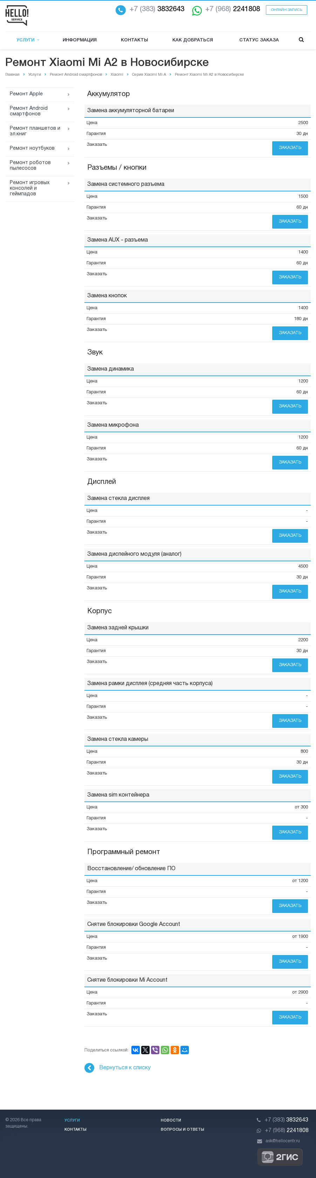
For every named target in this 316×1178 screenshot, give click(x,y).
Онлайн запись (286, 10)
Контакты (134, 40)
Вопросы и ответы (182, 1129)
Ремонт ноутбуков (32, 148)
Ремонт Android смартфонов (29, 111)
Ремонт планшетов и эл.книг (35, 131)
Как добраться (192, 40)
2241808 (232, 9)
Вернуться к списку (117, 1068)
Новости (171, 1120)
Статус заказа (259, 40)
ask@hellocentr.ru (283, 1141)
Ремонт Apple (26, 94)
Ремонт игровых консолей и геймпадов (29, 188)
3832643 (157, 9)
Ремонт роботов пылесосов (30, 166)
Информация (80, 40)
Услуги (27, 40)
